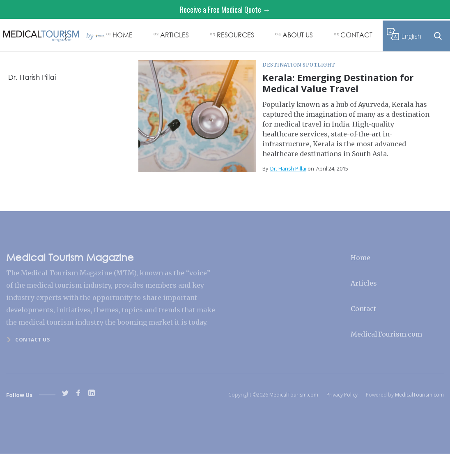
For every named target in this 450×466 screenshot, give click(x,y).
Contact (363, 309)
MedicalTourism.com (386, 334)
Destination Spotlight (298, 65)
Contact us (32, 339)
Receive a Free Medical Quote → (225, 9)
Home (360, 258)
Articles (364, 283)
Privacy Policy (342, 394)
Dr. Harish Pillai (288, 168)
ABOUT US (297, 34)
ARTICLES (174, 34)
